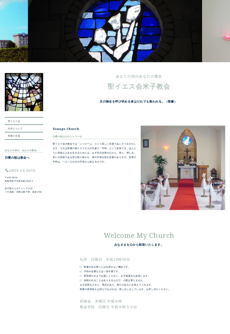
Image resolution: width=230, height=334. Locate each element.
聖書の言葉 (14, 136)
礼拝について (15, 128)
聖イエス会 (14, 121)
